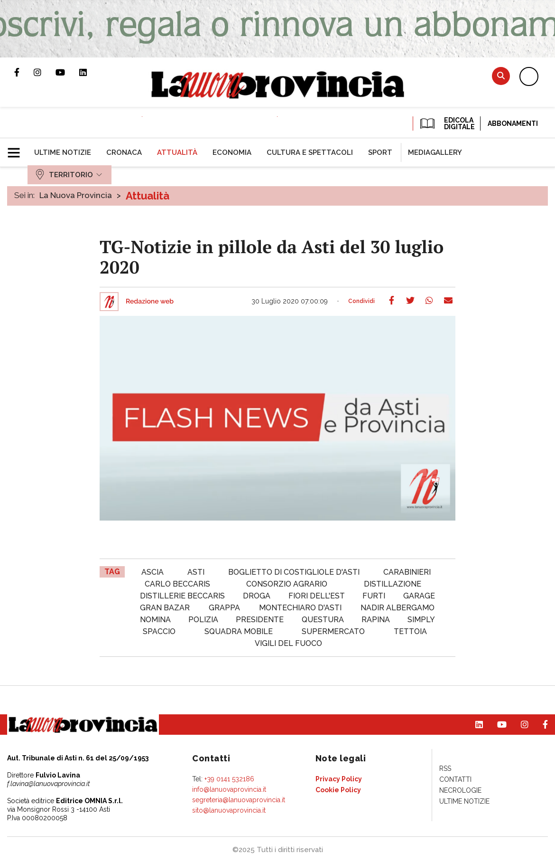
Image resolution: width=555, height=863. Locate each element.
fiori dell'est (316, 595)
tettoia (410, 631)
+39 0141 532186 (229, 779)
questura (323, 619)
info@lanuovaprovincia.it (229, 789)
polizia (203, 619)
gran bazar (165, 607)
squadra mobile (238, 631)
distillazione (392, 583)
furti (373, 595)
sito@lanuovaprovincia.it (229, 810)
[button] (17, 148)
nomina (155, 619)
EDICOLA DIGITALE (446, 123)
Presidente (260, 619)
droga (256, 595)
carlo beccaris (177, 583)
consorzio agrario (286, 583)
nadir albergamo (398, 607)
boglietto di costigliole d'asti (294, 572)
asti (195, 572)
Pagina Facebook (24, 72)
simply (421, 619)
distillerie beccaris (182, 595)
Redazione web (150, 301)
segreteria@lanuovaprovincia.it (238, 800)
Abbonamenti (513, 123)
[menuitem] (63, 152)
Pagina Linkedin (90, 72)
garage (419, 595)
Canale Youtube (67, 72)
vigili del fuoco (288, 643)
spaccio (159, 631)
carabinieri (407, 572)
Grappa (224, 607)
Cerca (501, 76)
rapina (375, 619)
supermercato (333, 631)
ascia (152, 572)
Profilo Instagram (45, 72)
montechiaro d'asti (300, 607)
